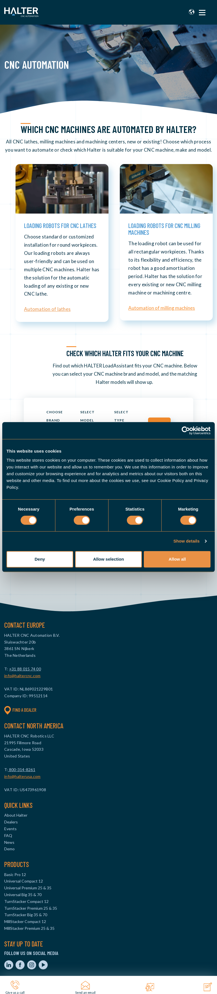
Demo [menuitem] (9, 848)
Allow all (177, 559)
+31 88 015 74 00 (25, 668)
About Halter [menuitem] (15, 815)
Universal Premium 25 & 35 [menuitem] (27, 887)
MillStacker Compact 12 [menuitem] (25, 921)
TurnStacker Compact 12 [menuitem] (26, 901)
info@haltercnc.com (22, 675)
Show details (186, 541)
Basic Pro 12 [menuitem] (15, 874)
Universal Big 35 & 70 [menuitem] (23, 894)
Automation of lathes (47, 309)
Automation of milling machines (161, 308)
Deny (39, 559)
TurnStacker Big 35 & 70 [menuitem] (25, 914)
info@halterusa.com (22, 776)
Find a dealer (20, 710)
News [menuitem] (9, 842)
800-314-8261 (21, 769)
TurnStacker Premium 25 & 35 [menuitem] (30, 908)
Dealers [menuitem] (11, 821)
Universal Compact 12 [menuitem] (23, 881)
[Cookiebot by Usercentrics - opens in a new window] (186, 430)
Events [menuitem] (10, 828)
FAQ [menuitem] (8, 835)
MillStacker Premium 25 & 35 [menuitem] (29, 928)
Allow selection (108, 559)
